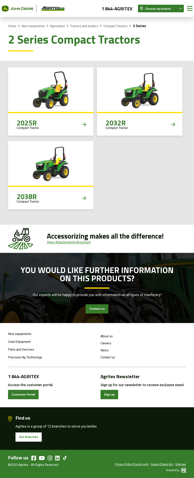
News (105, 348)
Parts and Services (21, 347)
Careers (106, 341)
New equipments (33, 23)
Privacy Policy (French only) (132, 464)
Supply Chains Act (162, 464)
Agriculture (57, 23)
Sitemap (180, 464)
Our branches (30, 436)
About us (107, 334)
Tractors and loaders (84, 23)
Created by (176, 470)
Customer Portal (25, 393)
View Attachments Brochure (69, 239)
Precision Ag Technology (25, 355)
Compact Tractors (115, 23)
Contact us (97, 306)
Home (12, 23)
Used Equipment (19, 339)
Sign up (110, 393)
